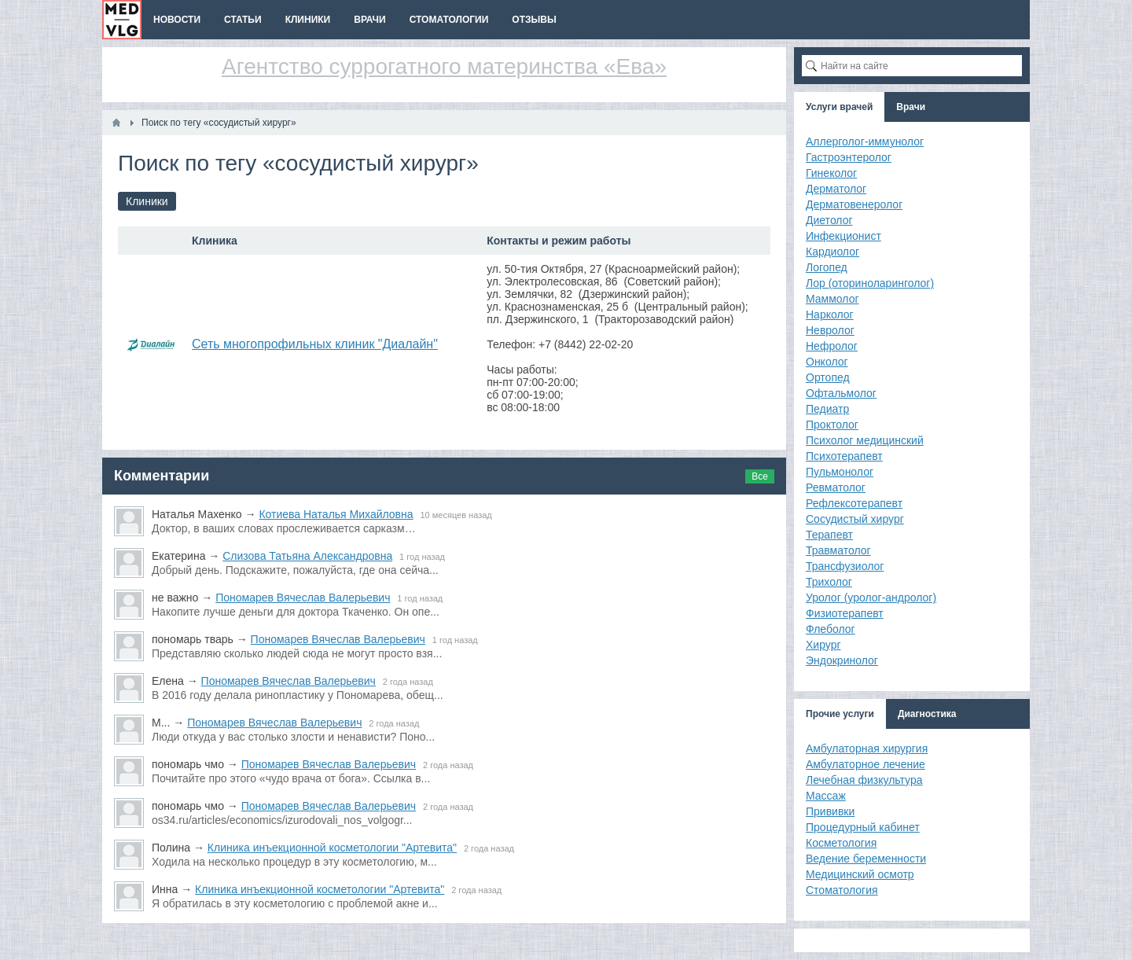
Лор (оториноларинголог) (870, 283)
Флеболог (830, 629)
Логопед (826, 267)
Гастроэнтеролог (848, 157)
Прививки (830, 811)
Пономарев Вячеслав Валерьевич (302, 597)
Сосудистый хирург (855, 519)
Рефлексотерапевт (854, 503)
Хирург (823, 644)
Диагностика (927, 713)
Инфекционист (843, 236)
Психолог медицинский (865, 440)
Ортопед (828, 377)
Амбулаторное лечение (865, 764)
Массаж (826, 795)
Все (760, 476)
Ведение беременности (866, 858)
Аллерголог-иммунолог (865, 141)
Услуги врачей (839, 106)
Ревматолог (836, 487)
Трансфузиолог (845, 566)
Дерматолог (836, 188)
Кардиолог (832, 251)
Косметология (841, 843)
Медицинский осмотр (860, 874)
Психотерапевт (844, 456)
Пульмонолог (839, 471)
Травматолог (838, 550)
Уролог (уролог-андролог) (871, 597)
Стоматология (842, 890)
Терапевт (829, 534)
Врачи (910, 106)
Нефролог (832, 346)
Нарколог (830, 314)
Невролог (830, 330)
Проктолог (832, 424)
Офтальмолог (841, 393)
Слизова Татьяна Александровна (307, 556)
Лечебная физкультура (864, 780)
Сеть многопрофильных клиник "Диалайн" (315, 344)
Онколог (827, 361)
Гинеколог (831, 173)
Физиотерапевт (845, 613)
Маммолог (832, 298)
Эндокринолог (842, 660)
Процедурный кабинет (863, 827)
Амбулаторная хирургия (867, 748)
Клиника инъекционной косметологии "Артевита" (332, 847)
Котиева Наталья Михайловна (336, 514)
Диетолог (829, 220)
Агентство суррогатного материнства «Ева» (444, 66)
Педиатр (827, 409)
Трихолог (829, 582)
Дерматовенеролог (854, 204)
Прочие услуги (840, 713)
